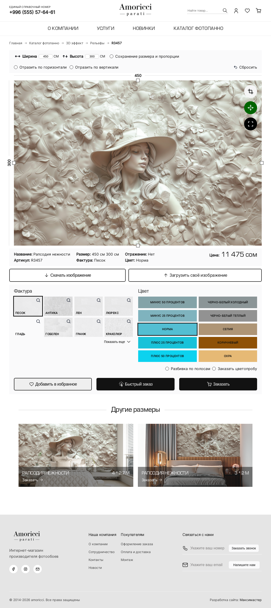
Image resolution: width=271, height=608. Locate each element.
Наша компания (102, 534)
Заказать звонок (244, 548)
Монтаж (127, 560)
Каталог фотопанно (198, 29)
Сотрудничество (102, 552)
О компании (63, 29)
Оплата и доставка (136, 552)
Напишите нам (244, 565)
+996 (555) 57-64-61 (32, 12)
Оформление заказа (137, 544)
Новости (95, 568)
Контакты (96, 560)
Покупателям (132, 534)
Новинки (144, 29)
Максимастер (251, 600)
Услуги (105, 29)
